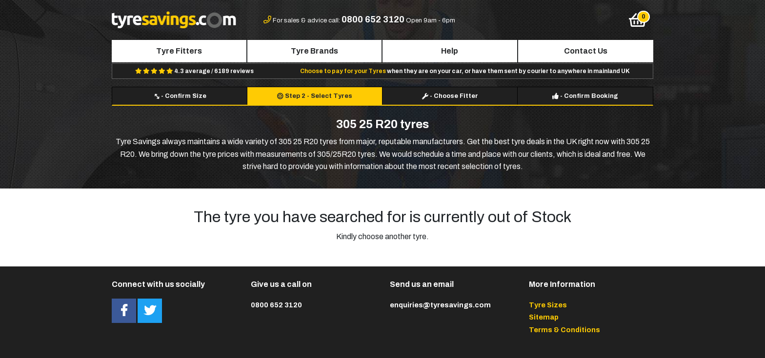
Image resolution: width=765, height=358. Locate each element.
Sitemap (544, 317)
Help (449, 51)
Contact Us (585, 51)
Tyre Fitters (179, 51)
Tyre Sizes (548, 305)
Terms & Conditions (564, 330)
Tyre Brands (314, 51)
